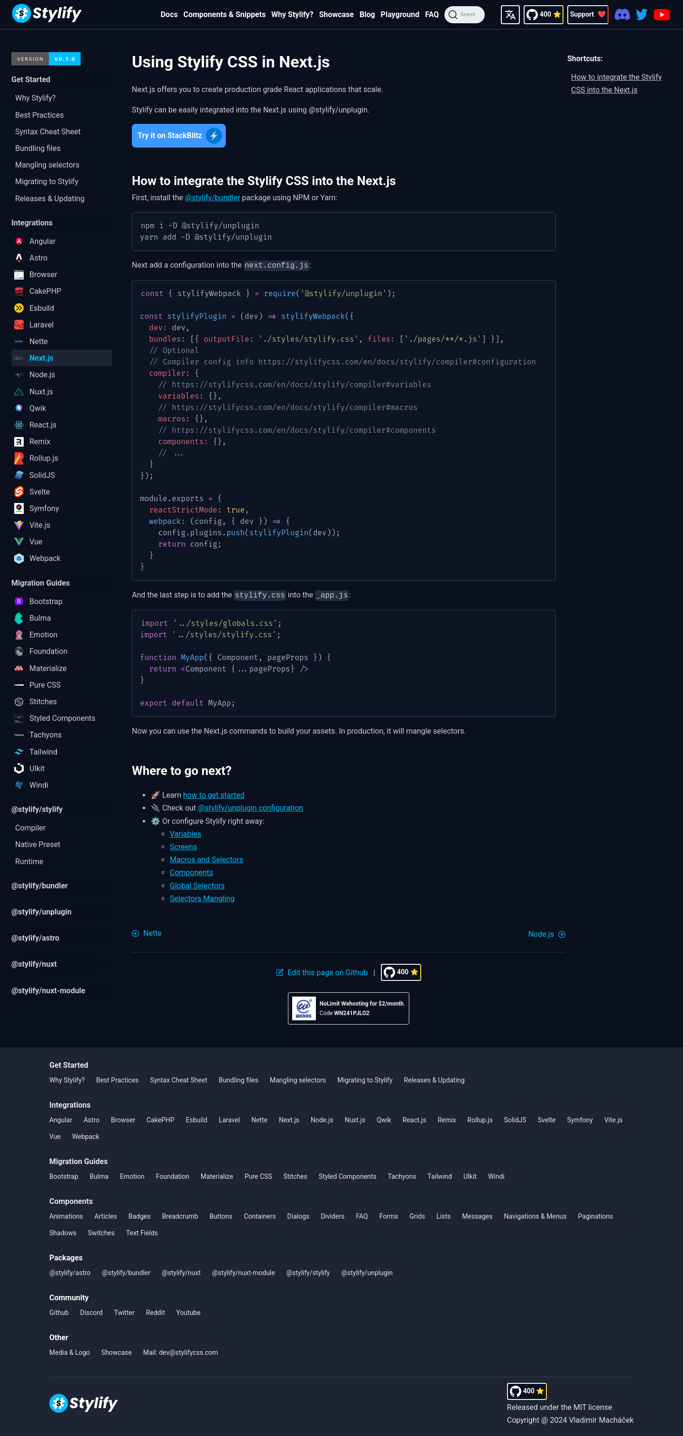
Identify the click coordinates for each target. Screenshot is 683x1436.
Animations (66, 1214)
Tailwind (439, 1174)
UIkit (470, 1174)
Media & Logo (69, 1350)
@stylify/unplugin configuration (250, 806)
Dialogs (298, 1214)
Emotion (132, 1174)
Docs (169, 14)
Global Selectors (197, 883)
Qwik (384, 1118)
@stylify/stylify (308, 1271)
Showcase (336, 14)
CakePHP (161, 1118)
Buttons (221, 1214)
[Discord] (622, 14)
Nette (259, 1118)
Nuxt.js (355, 1118)
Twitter (124, 1311)
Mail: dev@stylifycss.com (180, 1350)
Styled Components (348, 1174)
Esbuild (196, 1118)
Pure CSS (258, 1174)
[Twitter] (642, 14)
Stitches (295, 1174)
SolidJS (515, 1118)
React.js (414, 1118)
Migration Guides (78, 1159)
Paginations (595, 1214)
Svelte (547, 1118)
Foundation (172, 1174)
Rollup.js (479, 1118)
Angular (60, 1118)
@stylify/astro (70, 1271)
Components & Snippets (225, 14)
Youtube (188, 1311)
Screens (183, 844)
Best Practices (117, 1078)
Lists (443, 1214)
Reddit (155, 1311)
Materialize (217, 1174)
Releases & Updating (434, 1078)
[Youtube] (662, 14)
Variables (185, 832)
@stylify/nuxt (181, 1271)
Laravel (229, 1118)
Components (191, 870)
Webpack (85, 1134)
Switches (101, 1231)
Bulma (99, 1174)
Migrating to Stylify (364, 1078)
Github (59, 1311)
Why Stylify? (292, 14)
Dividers (332, 1214)
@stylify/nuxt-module (243, 1271)
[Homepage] (47, 14)
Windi (496, 1174)
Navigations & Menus (535, 1214)
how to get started (214, 793)
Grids (417, 1214)
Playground (400, 14)
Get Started (68, 1063)
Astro (91, 1118)
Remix (447, 1118)
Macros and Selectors (206, 857)
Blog (367, 14)
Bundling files (238, 1078)
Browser (123, 1118)
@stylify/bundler (212, 197)
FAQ (432, 14)
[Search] (464, 14)
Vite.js (613, 1118)
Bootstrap (63, 1174)
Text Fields (142, 1231)
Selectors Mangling (202, 896)
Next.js (289, 1118)
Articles (105, 1214)
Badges (140, 1214)
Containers (260, 1214)
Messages (477, 1214)
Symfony (580, 1118)
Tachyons (402, 1174)
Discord (91, 1311)
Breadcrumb (180, 1214)
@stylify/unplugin (367, 1271)
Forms (388, 1214)
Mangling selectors (298, 1078)
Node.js (322, 1118)
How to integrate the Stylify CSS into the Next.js (616, 83)
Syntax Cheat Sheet (178, 1078)
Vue (55, 1134)
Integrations (70, 1103)
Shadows (62, 1231)
